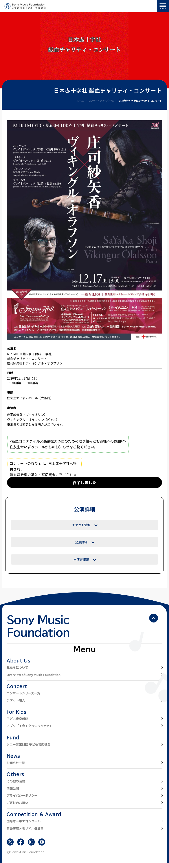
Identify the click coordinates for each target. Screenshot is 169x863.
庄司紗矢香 (14, 414)
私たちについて (17, 667)
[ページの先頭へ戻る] (153, 618)
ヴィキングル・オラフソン (25, 419)
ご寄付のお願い (17, 802)
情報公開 (13, 788)
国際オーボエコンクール (23, 821)
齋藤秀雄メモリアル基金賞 (25, 828)
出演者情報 (81, 559)
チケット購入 (16, 700)
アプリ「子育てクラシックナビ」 (30, 726)
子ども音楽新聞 (17, 718)
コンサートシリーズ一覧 (23, 693)
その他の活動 (16, 781)
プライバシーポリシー (22, 795)
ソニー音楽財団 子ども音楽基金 (28, 744)
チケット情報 (81, 525)
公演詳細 (81, 542)
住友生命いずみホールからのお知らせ (40, 446)
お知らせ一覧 (16, 762)
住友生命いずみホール (22, 398)
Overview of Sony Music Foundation (34, 674)
